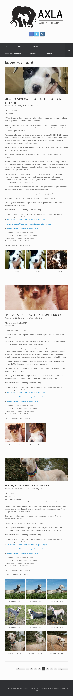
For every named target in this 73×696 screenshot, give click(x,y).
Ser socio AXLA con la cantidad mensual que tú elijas (27, 219)
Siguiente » (63, 669)
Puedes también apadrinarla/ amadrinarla (22, 401)
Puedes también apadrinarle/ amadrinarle (22, 228)
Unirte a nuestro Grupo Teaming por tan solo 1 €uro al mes (29, 224)
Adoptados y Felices (13, 53)
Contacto (48, 53)
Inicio (7, 47)
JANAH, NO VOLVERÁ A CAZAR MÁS (27, 485)
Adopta (21, 47)
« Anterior (20, 669)
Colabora (36, 47)
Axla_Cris (34, 106)
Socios (33, 53)
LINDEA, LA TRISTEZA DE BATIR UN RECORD (33, 314)
